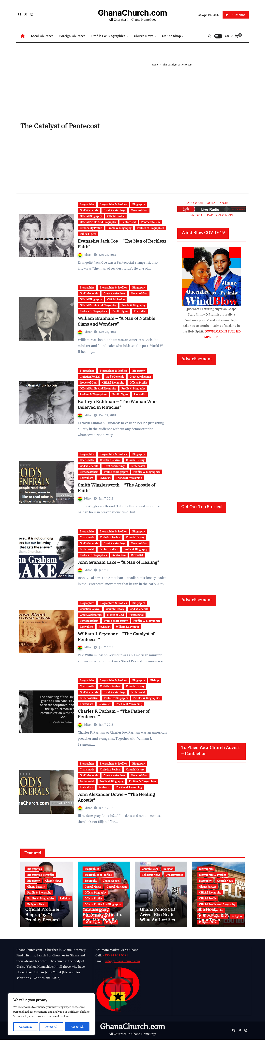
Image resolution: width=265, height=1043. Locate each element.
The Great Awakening (129, 478)
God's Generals (89, 210)
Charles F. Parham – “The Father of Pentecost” (113, 714)
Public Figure (88, 234)
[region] (51, 1014)
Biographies (87, 204)
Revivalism (86, 478)
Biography (138, 204)
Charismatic (87, 460)
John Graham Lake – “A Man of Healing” (118, 562)
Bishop (154, 680)
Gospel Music (93, 886)
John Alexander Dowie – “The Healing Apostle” (116, 797)
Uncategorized (174, 875)
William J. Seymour (127, 626)
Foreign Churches (72, 36)
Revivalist (140, 311)
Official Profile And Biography (98, 222)
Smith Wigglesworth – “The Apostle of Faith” (116, 487)
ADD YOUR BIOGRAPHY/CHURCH (211, 203)
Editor (85, 255)
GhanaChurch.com (132, 13)
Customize (25, 1026)
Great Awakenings (114, 210)
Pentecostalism (150, 222)
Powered (22, 1037)
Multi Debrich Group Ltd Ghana (56, 1037)
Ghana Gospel (110, 880)
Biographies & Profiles (113, 204)
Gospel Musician (116, 886)
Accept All (77, 1026)
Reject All (51, 1026)
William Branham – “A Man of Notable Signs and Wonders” (116, 321)
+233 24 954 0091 (115, 958)
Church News (144, 36)
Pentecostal (128, 222)
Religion (65, 898)
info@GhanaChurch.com (122, 964)
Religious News (36, 904)
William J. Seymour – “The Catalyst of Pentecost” (116, 636)
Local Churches (42, 36)
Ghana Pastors (36, 886)
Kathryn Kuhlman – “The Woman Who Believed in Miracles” (117, 404)
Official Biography (91, 216)
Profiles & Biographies (108, 36)
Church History (135, 460)
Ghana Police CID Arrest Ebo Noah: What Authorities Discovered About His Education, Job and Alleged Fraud (159, 925)
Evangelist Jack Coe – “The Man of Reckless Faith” (122, 243)
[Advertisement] (198, 128)
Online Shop (172, 36)
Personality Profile (91, 228)
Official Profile (116, 216)
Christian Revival (90, 376)
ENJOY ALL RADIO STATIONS (211, 215)
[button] (246, 36)
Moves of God (139, 210)
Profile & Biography (119, 228)
